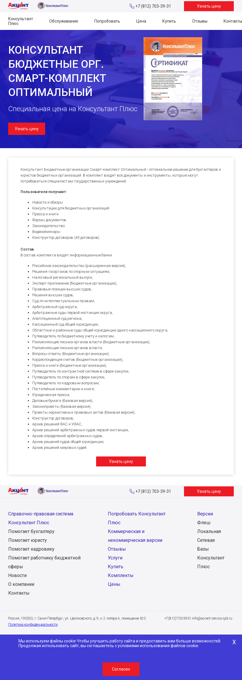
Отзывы (199, 21)
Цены (114, 584)
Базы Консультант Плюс (210, 557)
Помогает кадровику (31, 549)
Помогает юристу (27, 540)
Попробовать (107, 21)
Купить (169, 21)
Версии (205, 514)
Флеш (203, 522)
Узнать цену (209, 6)
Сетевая (206, 540)
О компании (21, 584)
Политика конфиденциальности (33, 625)
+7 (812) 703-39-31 (153, 6)
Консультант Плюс (20, 21)
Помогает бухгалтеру (31, 531)
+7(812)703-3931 (177, 618)
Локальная (209, 531)
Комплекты (121, 575)
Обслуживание (63, 21)
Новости (17, 575)
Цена (141, 21)
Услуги (115, 558)
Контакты (19, 593)
